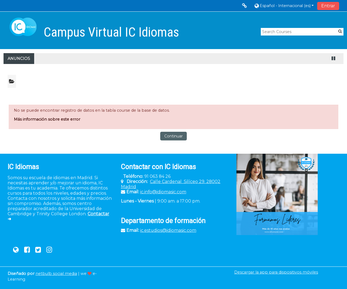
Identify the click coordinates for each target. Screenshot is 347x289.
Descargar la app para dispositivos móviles (276, 272)
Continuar (173, 136)
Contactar (98, 213)
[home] (23, 26)
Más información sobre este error (47, 119)
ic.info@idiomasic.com (163, 191)
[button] (284, 5)
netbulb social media (56, 273)
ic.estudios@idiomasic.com (168, 230)
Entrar (328, 5)
